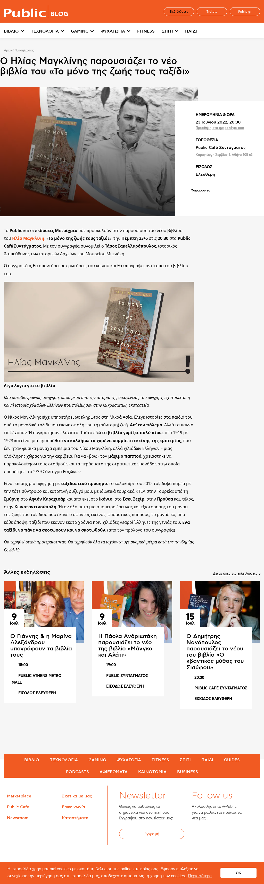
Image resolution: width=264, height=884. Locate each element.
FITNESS (146, 31)
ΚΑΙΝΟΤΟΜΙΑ (152, 772)
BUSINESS (187, 772)
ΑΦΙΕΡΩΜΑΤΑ (114, 772)
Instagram (237, 835)
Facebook (199, 835)
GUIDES (232, 760)
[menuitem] (17, 31)
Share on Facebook (195, 199)
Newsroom (17, 818)
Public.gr (245, 11)
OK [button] (238, 873)
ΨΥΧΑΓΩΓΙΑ (113, 31)
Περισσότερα (217, 31)
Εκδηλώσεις (179, 11)
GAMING (79, 31)
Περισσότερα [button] (200, 876)
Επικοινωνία (73, 807)
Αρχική (9, 50)
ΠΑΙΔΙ (191, 31)
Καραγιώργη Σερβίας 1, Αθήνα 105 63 (224, 154)
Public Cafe (18, 807)
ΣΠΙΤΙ (167, 31)
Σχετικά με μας (77, 796)
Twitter (211, 835)
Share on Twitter (208, 199)
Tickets (212, 11)
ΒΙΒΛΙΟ (11, 31)
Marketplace (19, 796)
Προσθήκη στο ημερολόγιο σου (220, 127)
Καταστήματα (75, 818)
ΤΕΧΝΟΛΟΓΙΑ (45, 31)
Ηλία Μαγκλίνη (28, 238)
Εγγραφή (151, 833)
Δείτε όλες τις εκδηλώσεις (236, 573)
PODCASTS (77, 772)
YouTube (224, 835)
